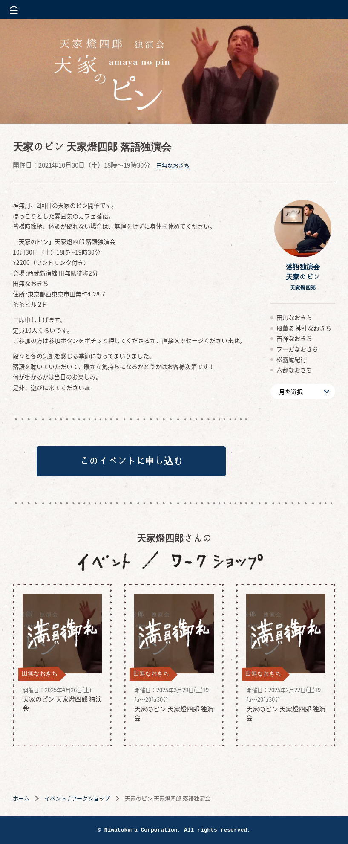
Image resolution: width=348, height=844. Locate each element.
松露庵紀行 (291, 359)
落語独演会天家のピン (303, 276)
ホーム (21, 798)
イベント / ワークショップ (77, 798)
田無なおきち (173, 165)
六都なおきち (294, 369)
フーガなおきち (297, 349)
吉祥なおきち (294, 338)
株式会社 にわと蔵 (326, 10)
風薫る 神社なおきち (303, 328)
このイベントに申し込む (131, 461)
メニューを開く (13, 9)
